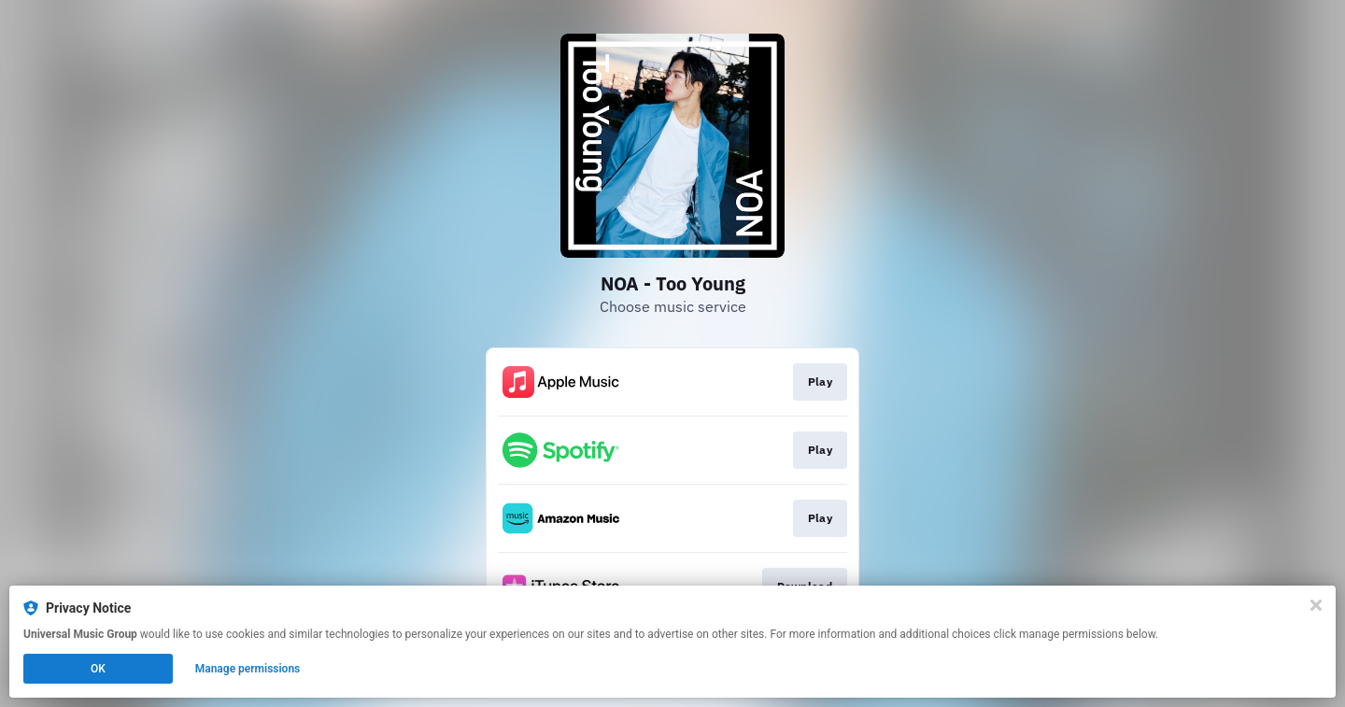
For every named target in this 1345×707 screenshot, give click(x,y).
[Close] (1316, 605)
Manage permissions (248, 668)
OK (98, 668)
